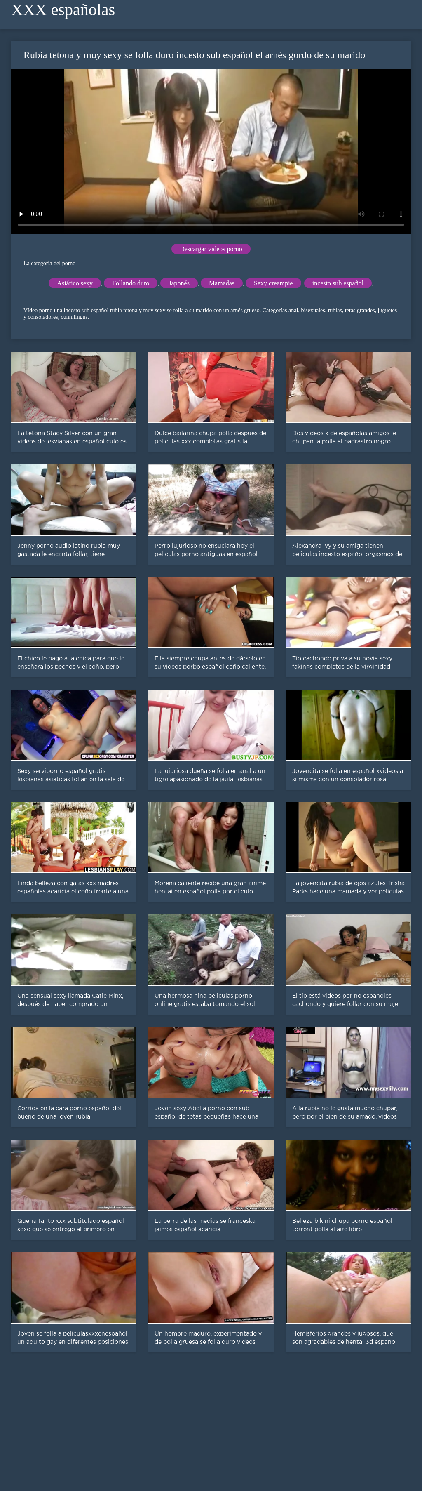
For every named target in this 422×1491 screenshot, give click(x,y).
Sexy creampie (273, 283)
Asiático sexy (75, 283)
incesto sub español (337, 283)
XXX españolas (63, 9)
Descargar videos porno (211, 248)
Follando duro (130, 283)
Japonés (179, 283)
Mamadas (221, 283)
